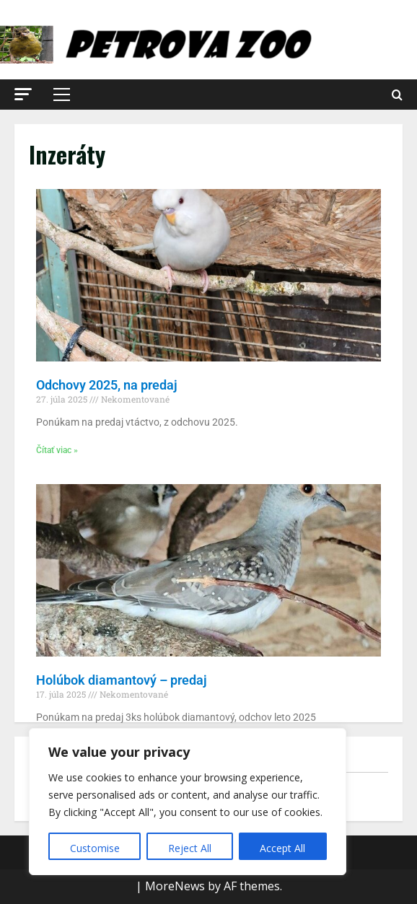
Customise (95, 848)
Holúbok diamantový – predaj (121, 680)
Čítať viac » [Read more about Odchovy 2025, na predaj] (57, 450)
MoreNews (175, 886)
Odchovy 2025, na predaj (106, 384)
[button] (23, 94)
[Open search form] (397, 95)
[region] (187, 801)
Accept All (282, 848)
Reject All (189, 848)
